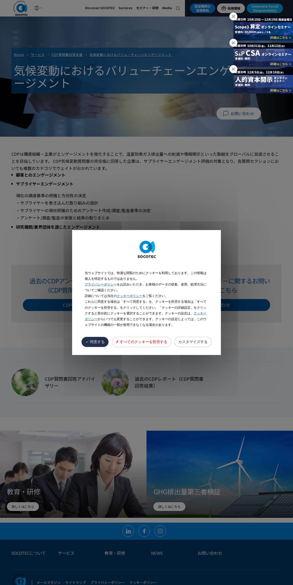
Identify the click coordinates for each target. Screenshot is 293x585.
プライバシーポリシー (101, 284)
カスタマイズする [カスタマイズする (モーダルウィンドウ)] (193, 342)
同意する (95, 342)
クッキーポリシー (129, 296)
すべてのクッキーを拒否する (141, 342)
